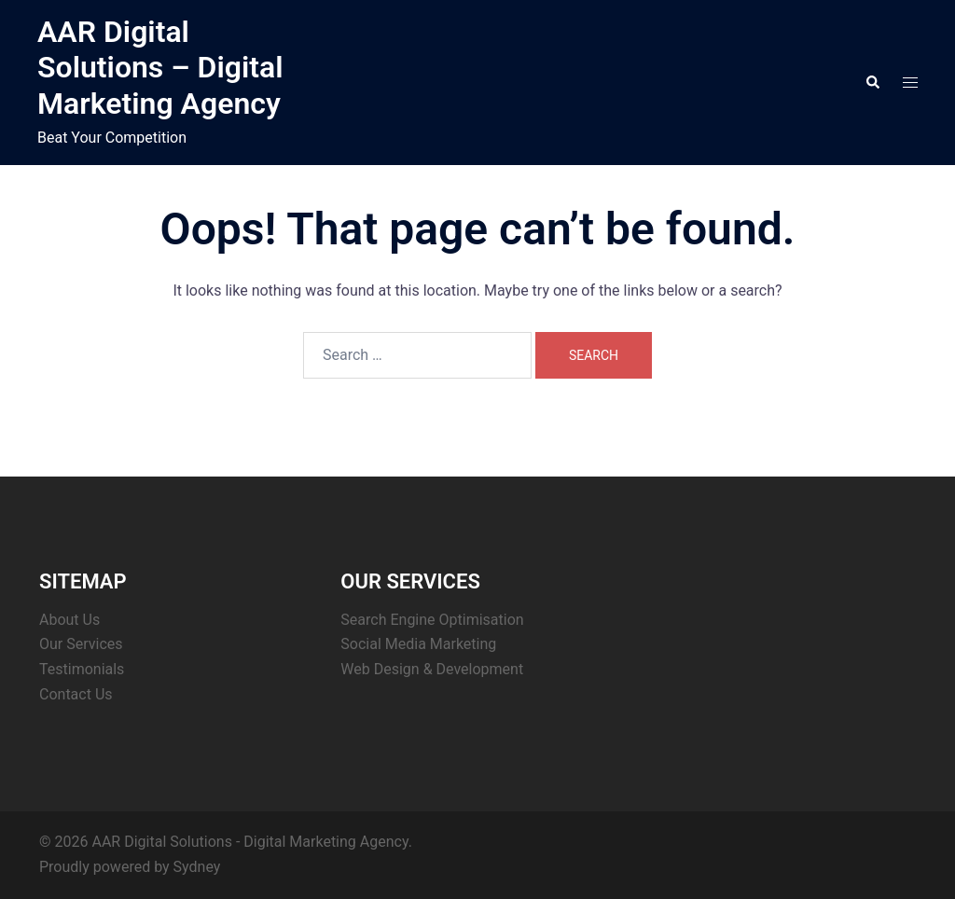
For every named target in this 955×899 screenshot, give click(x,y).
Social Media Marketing (418, 644)
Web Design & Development (431, 669)
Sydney (197, 867)
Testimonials (81, 669)
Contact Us (76, 694)
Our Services (81, 644)
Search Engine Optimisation (431, 620)
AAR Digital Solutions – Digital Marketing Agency (160, 67)
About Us (69, 620)
